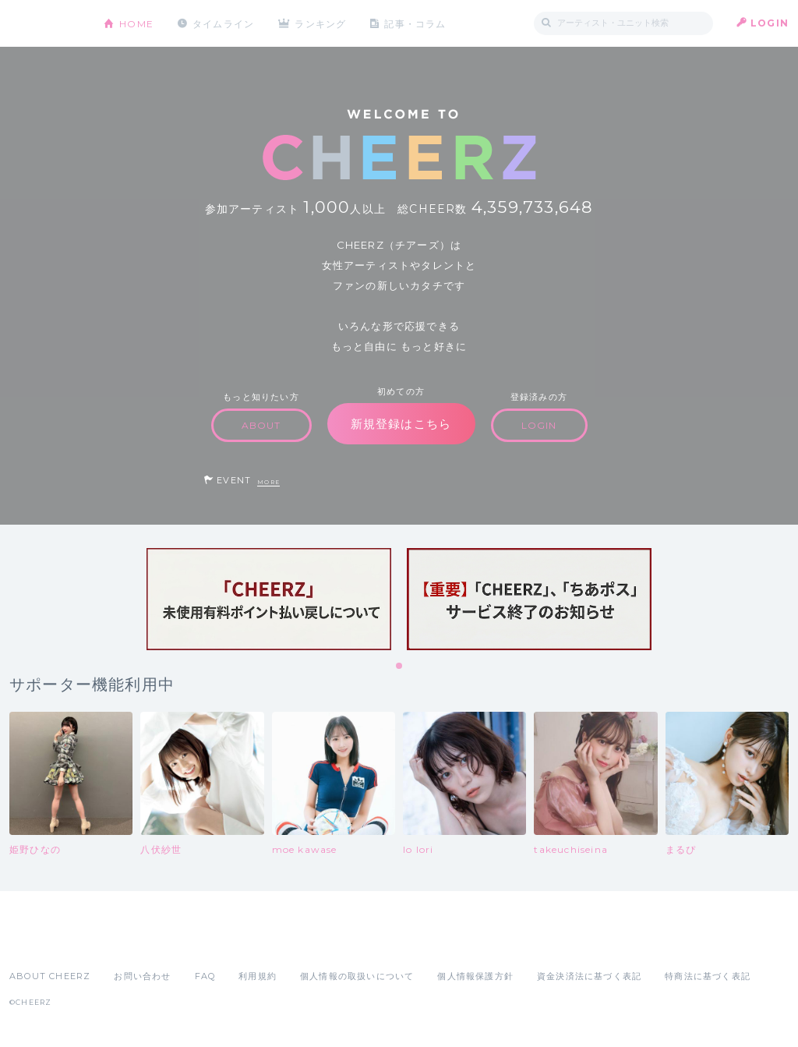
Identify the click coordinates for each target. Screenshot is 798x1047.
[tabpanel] (269, 599)
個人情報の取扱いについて (357, 976)
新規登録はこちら (401, 423)
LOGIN (769, 23)
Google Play (128, 941)
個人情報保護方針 (475, 976)
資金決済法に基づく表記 (589, 976)
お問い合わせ (142, 976)
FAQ (205, 976)
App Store (45, 941)
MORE (268, 482)
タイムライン (223, 23)
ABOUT (261, 425)
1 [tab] (400, 666)
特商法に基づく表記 (707, 976)
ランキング (322, 23)
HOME (136, 23)
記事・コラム (416, 23)
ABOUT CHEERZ (49, 976)
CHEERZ (44, 23)
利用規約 (257, 976)
